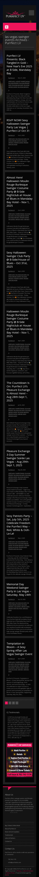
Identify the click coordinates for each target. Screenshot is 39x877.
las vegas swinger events (18, 140)
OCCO (7, 875)
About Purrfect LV (10, 829)
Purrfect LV (11, 78)
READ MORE (13, 812)
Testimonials (9, 835)
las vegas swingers (23, 87)
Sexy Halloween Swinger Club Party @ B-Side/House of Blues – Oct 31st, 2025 (18, 259)
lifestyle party (23, 547)
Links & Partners (10, 838)
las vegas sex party (17, 85)
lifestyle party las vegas (15, 549)
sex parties (11, 219)
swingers (26, 219)
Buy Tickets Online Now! (12, 825)
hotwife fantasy (25, 81)
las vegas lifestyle (13, 83)
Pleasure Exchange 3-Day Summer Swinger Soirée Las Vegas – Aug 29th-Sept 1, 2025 (18, 458)
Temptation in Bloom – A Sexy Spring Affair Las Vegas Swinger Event (19, 649)
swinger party (19, 219)
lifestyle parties (18, 142)
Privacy (19, 871)
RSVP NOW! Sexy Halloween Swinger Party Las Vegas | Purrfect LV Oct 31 (18, 125)
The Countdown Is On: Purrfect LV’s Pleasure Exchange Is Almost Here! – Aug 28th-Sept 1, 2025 (18, 391)
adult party (11, 81)
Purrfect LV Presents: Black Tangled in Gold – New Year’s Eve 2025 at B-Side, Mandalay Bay (19, 64)
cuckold (17, 81)
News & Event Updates (12, 832)
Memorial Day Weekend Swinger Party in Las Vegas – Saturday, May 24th (19, 589)
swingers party (12, 416)
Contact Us (8, 841)
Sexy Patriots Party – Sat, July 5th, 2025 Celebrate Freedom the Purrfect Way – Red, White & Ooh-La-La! (19, 524)
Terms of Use (10, 873)
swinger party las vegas (15, 608)
